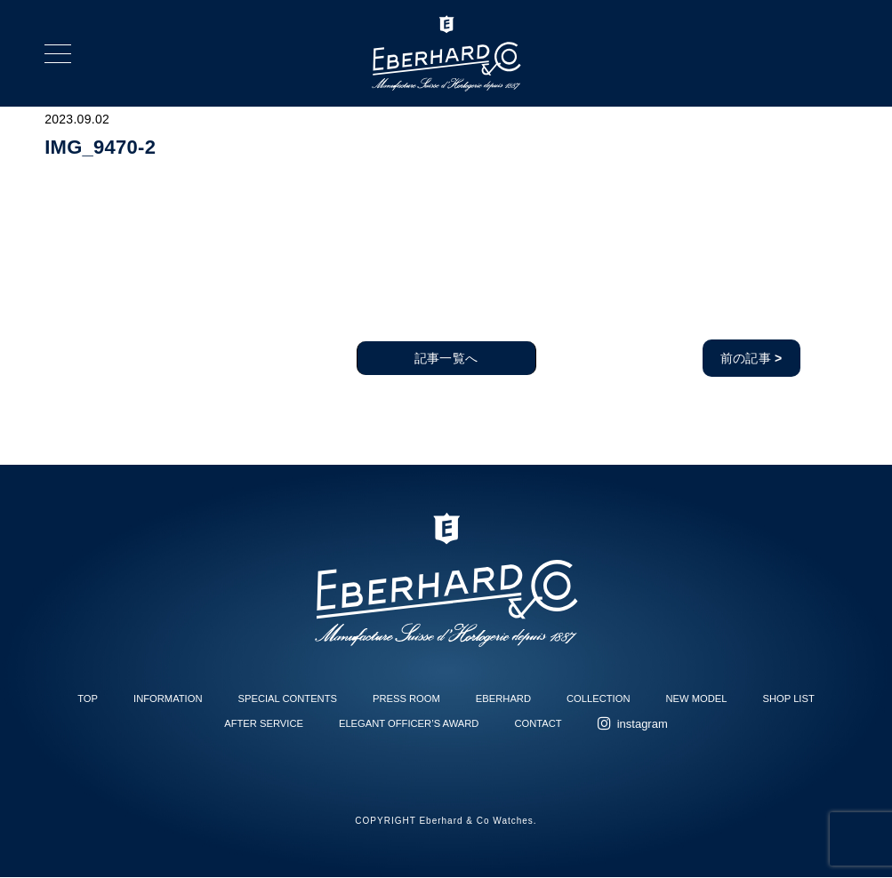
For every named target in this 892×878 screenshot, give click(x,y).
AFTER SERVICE (263, 723)
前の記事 (751, 358)
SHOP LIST (789, 698)
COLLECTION (599, 698)
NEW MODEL (696, 698)
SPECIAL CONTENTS (287, 698)
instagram (642, 723)
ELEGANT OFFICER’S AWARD (408, 723)
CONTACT (537, 723)
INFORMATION (167, 698)
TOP (87, 698)
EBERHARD (503, 698)
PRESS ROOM (406, 698)
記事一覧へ (446, 358)
